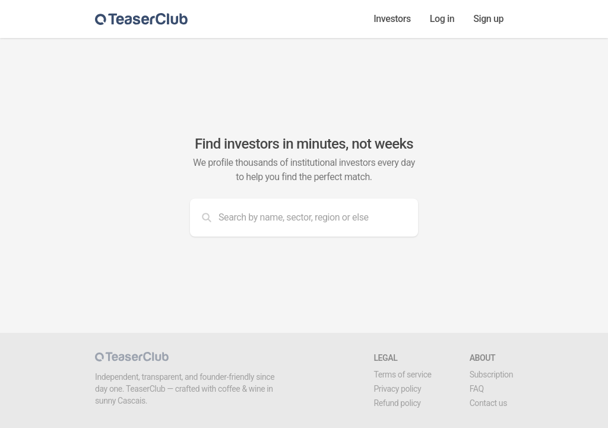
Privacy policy (397, 389)
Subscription (491, 374)
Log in (442, 18)
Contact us (488, 403)
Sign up (488, 18)
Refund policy (396, 403)
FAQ (477, 389)
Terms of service (402, 374)
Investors (392, 18)
